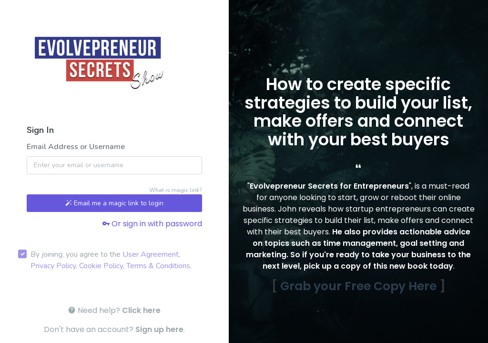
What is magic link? (175, 190)
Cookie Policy (101, 266)
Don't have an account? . (114, 329)
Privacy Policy (53, 266)
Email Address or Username (76, 146)
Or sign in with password (152, 223)
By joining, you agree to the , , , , (111, 260)
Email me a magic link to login (114, 203)
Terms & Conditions (158, 266)
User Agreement (150, 254)
